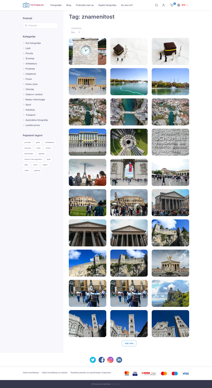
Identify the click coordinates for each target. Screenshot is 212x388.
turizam (28, 148)
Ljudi (28, 48)
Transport (30, 115)
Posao (29, 79)
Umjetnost (31, 73)
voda (38, 148)
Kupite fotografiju (107, 5)
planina (37, 170)
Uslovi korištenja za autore (54, 372)
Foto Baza (116, 384)
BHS (184, 5)
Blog (68, 5)
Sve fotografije (33, 43)
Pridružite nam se (85, 5)
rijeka (45, 165)
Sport (28, 104)
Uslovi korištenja (31, 372)
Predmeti (30, 68)
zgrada (41, 153)
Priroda (29, 53)
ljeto (26, 165)
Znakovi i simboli (34, 94)
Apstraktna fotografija (37, 120)
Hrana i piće (32, 84)
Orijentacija (76, 28)
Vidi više (129, 343)
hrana (48, 148)
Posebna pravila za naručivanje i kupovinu (91, 372)
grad (38, 142)
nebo (27, 170)
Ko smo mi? (127, 5)
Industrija (30, 109)
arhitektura (49, 142)
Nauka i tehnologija (35, 99)
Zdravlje (30, 89)
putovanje (29, 153)
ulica (35, 165)
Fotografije (56, 5)
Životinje (30, 58)
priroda (28, 142)
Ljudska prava (33, 125)
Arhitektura (31, 63)
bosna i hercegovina (33, 159)
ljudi (48, 159)
